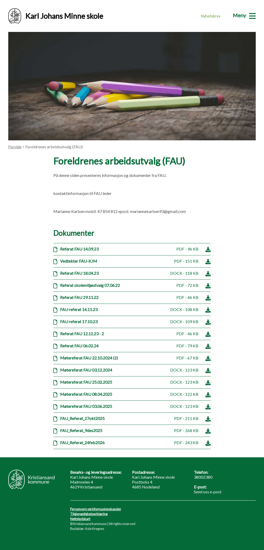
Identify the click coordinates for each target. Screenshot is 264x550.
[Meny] (244, 15)
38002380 (203, 477)
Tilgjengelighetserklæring (89, 514)
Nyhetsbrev (210, 16)
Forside (14, 146)
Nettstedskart (80, 519)
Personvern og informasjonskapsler (95, 509)
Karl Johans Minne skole (55, 16)
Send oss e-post (207, 491)
